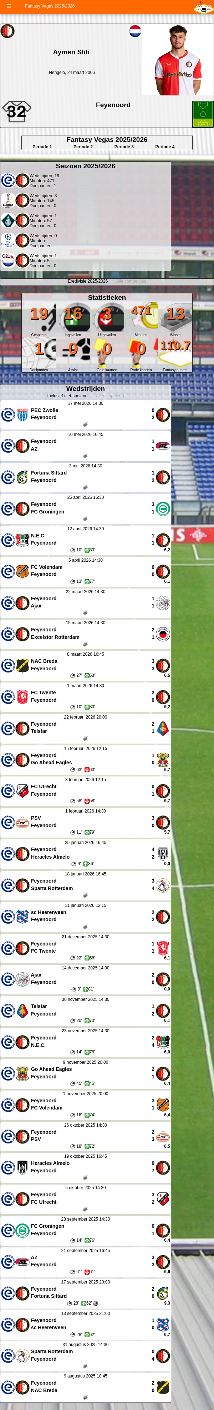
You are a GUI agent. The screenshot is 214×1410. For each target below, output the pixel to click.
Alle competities (131, 281)
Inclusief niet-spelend (67, 395)
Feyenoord (113, 105)
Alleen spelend (110, 395)
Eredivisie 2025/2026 (88, 281)
